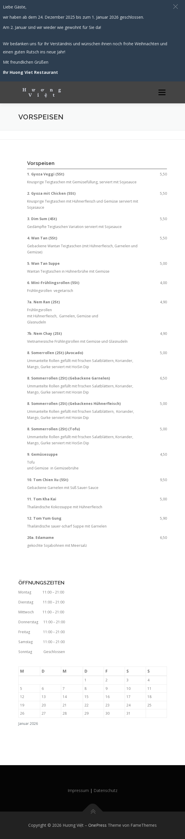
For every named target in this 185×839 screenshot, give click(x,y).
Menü (161, 92)
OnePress (97, 825)
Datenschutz (105, 790)
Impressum (78, 790)
